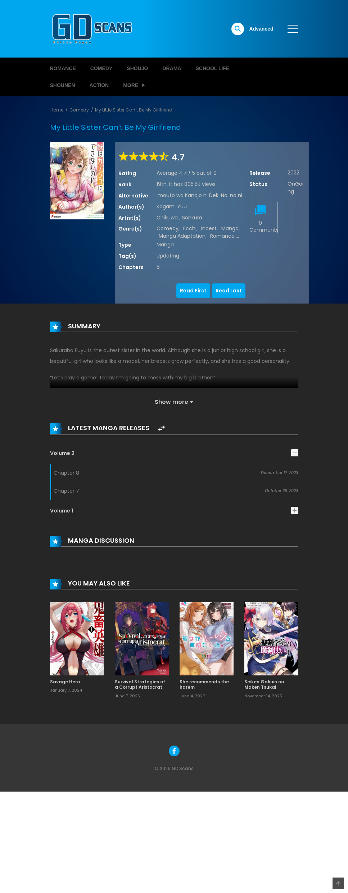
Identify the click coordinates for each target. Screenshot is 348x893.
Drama (171, 68)
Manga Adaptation (182, 236)
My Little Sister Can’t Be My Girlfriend (133, 110)
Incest (209, 228)
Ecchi (189, 228)
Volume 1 (61, 510)
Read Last (229, 290)
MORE (130, 85)
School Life (213, 68)
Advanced (261, 29)
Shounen (62, 85)
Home (56, 110)
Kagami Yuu (172, 206)
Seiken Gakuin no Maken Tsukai (264, 685)
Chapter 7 (66, 491)
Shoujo (137, 68)
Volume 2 (62, 453)
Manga (230, 228)
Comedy (101, 68)
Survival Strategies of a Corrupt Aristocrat (140, 685)
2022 (293, 172)
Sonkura (192, 217)
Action (99, 85)
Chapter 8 (66, 473)
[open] (293, 29)
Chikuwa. (168, 217)
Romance (63, 68)
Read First (193, 290)
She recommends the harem (204, 685)
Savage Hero (65, 682)
